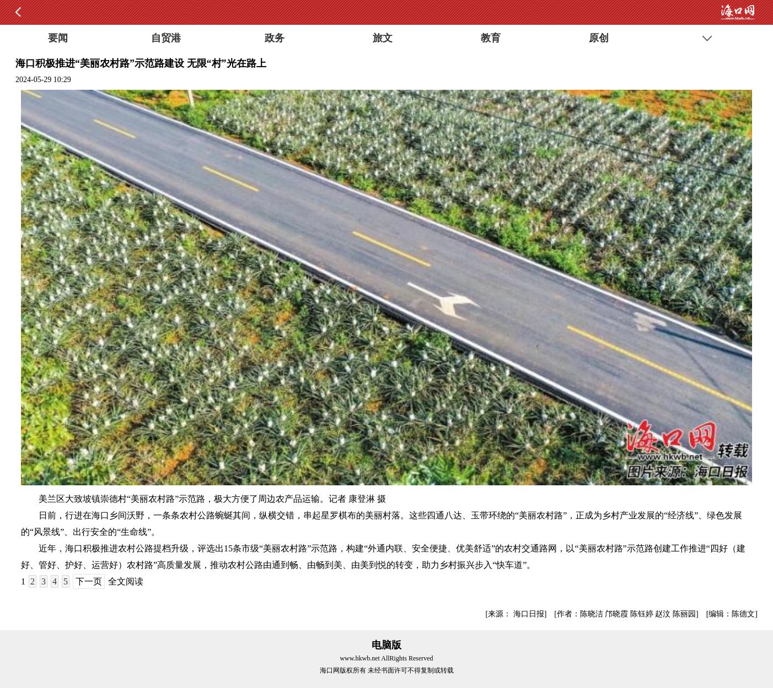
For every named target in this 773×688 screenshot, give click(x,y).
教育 (491, 38)
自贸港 (166, 38)
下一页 (89, 581)
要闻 (58, 38)
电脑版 (386, 645)
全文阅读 (125, 581)
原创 (599, 38)
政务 (274, 38)
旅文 (383, 38)
